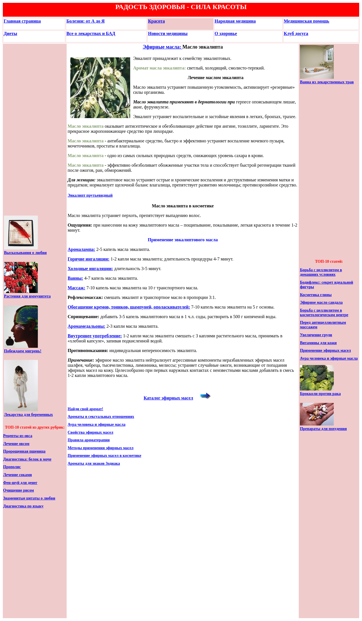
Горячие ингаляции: (88, 259)
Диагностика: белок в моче (27, 459)
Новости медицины (167, 33)
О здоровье (226, 33)
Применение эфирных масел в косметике (104, 455)
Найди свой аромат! (85, 409)
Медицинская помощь (306, 21)
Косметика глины (316, 295)
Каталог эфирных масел (168, 398)
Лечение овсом (16, 444)
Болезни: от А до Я (85, 21)
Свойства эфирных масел (90, 432)
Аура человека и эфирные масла (96, 424)
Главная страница (22, 21)
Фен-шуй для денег (20, 483)
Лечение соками (17, 475)
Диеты (10, 33)
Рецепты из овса (17, 436)
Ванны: (75, 278)
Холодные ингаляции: (90, 268)
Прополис (12, 467)
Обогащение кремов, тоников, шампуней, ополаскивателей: (128, 307)
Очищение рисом (18, 490)
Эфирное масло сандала (321, 302)
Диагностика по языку (23, 506)
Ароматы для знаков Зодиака (93, 463)
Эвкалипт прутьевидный (89, 195)
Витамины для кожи (318, 343)
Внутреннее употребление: (94, 335)
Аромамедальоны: (86, 326)
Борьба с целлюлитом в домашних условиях (321, 272)
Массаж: (76, 287)
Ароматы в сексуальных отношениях (100, 416)
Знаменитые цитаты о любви (29, 498)
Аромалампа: (81, 249)
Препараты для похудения (323, 429)
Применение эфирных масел (325, 350)
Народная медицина (235, 21)
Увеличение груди (316, 335)
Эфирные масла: (162, 47)
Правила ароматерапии (88, 440)
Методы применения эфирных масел (100, 448)
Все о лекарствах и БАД (90, 33)
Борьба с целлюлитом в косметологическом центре (324, 312)
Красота (156, 21)
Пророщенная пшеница (24, 451)
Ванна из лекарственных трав (327, 82)
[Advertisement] (21, 129)
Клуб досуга (296, 33)
